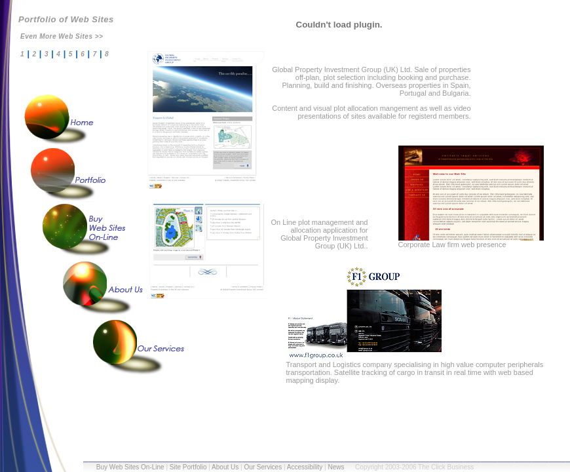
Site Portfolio (188, 467)
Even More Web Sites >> (61, 36)
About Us (225, 467)
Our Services (263, 467)
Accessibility (304, 467)
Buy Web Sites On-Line (130, 467)
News (336, 467)
